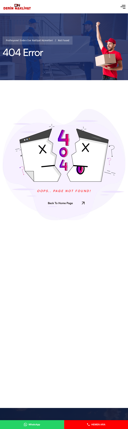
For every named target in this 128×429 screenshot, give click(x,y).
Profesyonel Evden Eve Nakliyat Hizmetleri (30, 40)
